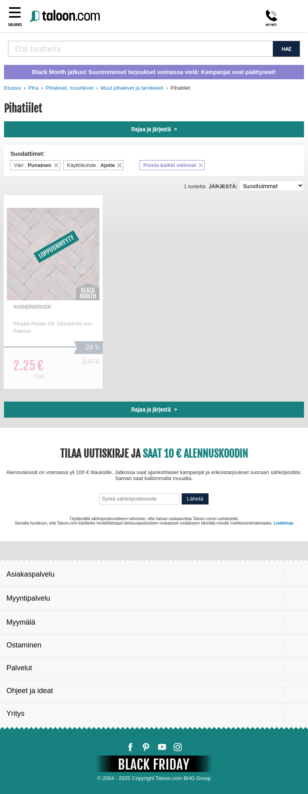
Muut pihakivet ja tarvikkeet (132, 88)
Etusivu (12, 88)
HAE (286, 49)
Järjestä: (223, 186)
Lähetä (195, 499)
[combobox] (140, 49)
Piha (33, 88)
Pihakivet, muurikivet (69, 88)
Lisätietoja (283, 523)
